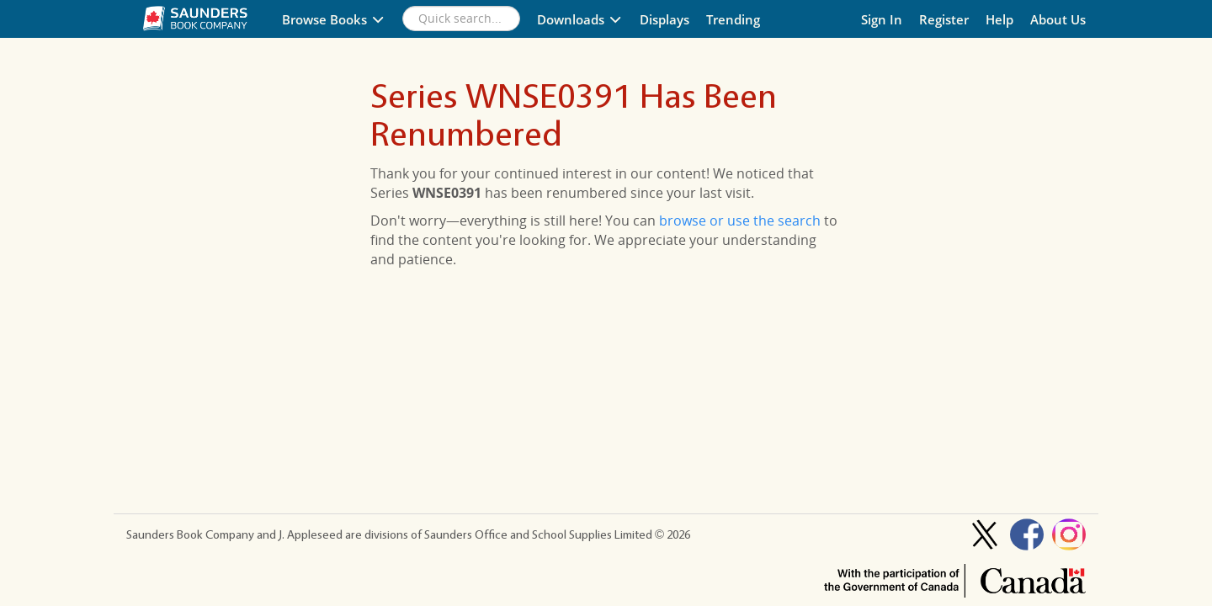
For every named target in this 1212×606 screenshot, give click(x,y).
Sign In (881, 19)
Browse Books (333, 19)
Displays (664, 19)
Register (944, 19)
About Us (1058, 19)
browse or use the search (740, 220)
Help (999, 19)
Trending (733, 19)
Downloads (580, 19)
